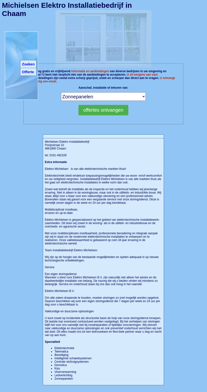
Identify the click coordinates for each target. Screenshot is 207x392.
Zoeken (28, 64)
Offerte (28, 72)
